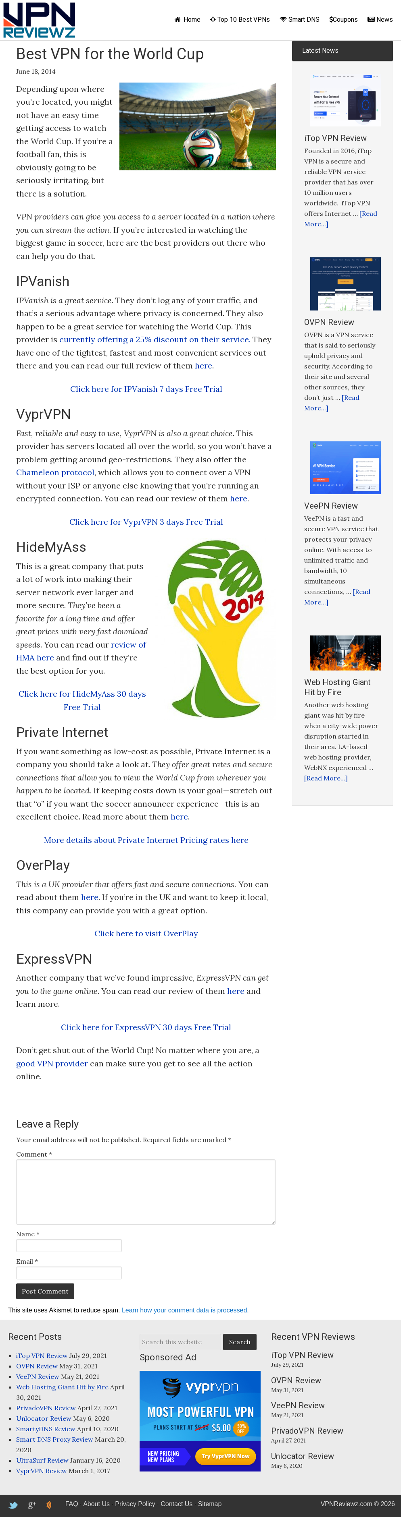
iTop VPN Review (335, 138)
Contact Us (176, 1503)
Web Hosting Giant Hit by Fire (337, 687)
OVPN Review (329, 322)
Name (28, 1234)
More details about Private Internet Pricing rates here (146, 840)
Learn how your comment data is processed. (185, 1310)
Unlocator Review (43, 1418)
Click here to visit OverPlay (146, 933)
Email (27, 1261)
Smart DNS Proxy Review (54, 1439)
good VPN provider (52, 1063)
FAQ (71, 1503)
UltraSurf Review (42, 1460)
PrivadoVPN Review (46, 1408)
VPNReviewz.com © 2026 (358, 1503)
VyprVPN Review (41, 1471)
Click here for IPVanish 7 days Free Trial (146, 389)
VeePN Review (331, 506)
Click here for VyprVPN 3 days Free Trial (146, 522)
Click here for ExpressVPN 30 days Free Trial (146, 1027)
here (203, 365)
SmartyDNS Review (45, 1429)
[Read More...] (326, 778)
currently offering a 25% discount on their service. (155, 339)
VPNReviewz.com (39, 20)
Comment (34, 1154)
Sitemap (210, 1503)
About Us (96, 1503)
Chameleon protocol (55, 472)
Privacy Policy (135, 1503)
